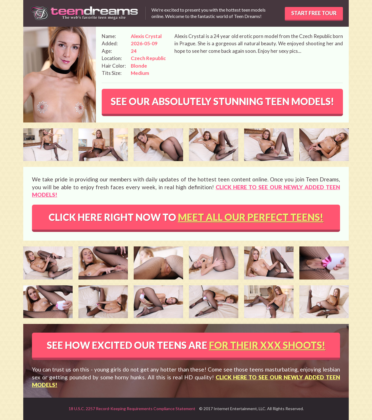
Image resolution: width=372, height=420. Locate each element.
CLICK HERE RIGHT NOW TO (186, 217)
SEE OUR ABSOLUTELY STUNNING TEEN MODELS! (222, 101)
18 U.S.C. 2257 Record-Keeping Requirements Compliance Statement (132, 408)
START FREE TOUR (314, 13)
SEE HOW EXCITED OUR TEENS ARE (186, 345)
